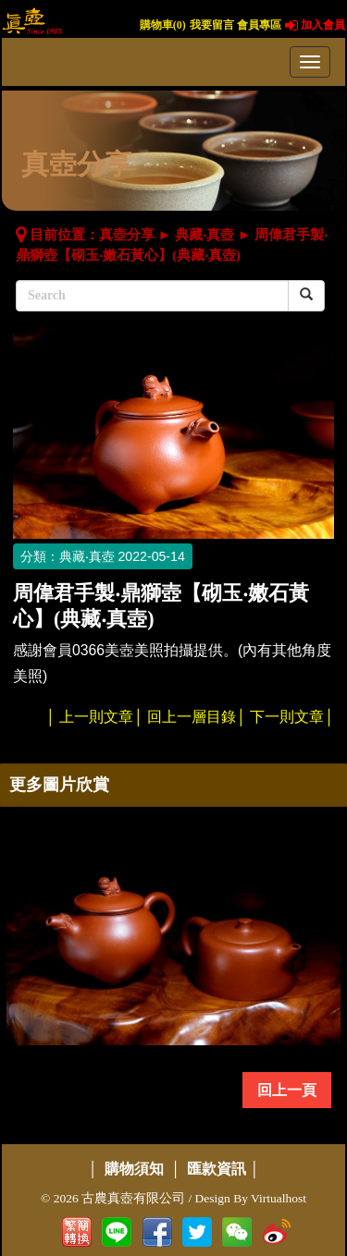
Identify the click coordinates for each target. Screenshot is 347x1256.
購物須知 (134, 1169)
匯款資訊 (216, 1169)
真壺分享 (127, 234)
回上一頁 (286, 1090)
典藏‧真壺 (204, 234)
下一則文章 (287, 717)
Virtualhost (278, 1198)
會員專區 (259, 24)
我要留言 (212, 24)
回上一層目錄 (191, 717)
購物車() (163, 24)
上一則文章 (96, 717)
